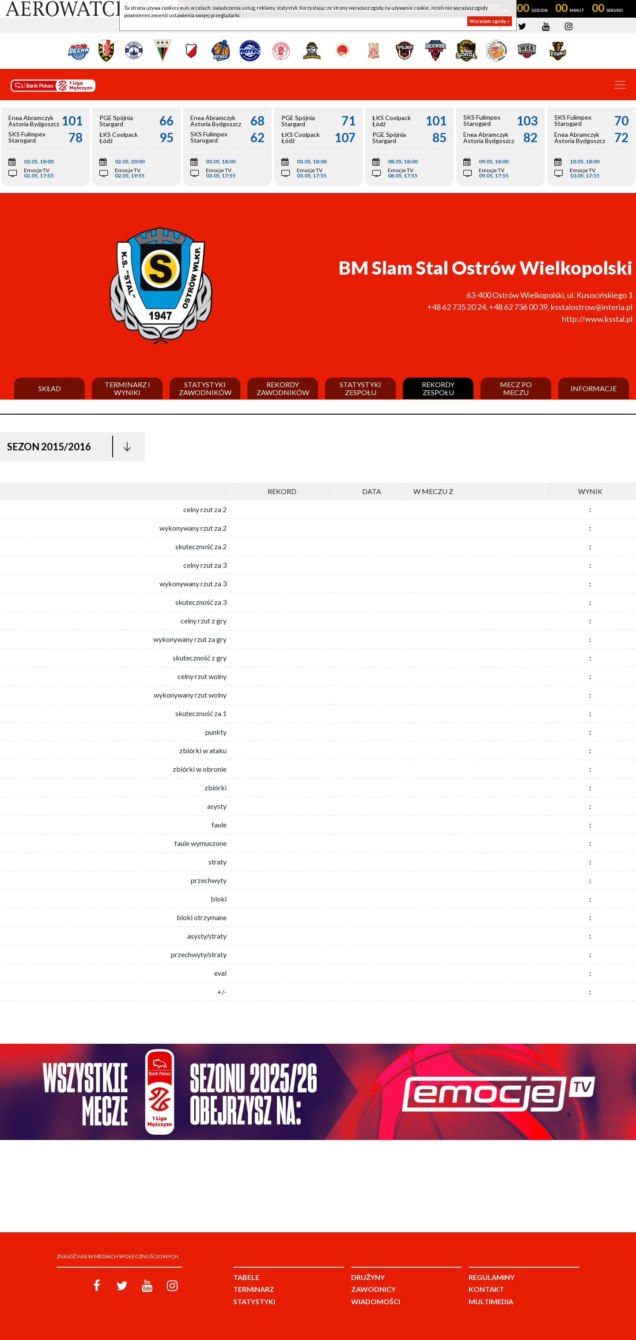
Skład (49, 389)
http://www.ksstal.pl (597, 319)
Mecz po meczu (516, 388)
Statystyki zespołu (360, 388)
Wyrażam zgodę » (489, 21)
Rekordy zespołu (438, 388)
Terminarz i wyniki (127, 388)
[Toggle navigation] (620, 85)
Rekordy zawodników (283, 388)
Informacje (594, 389)
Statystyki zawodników (205, 388)
